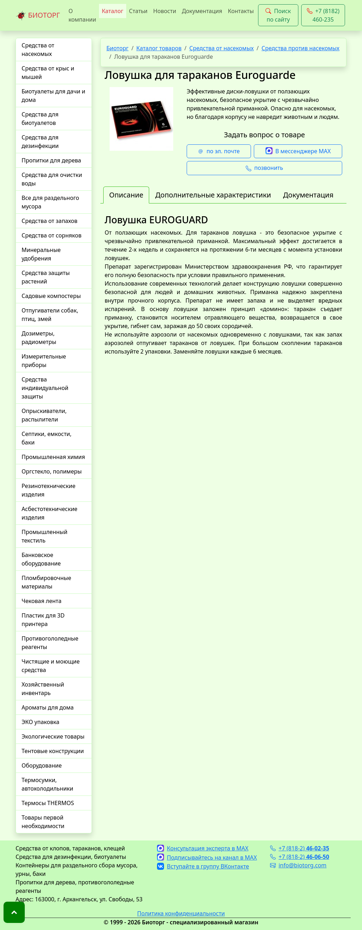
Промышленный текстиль (45, 536)
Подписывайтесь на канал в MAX (207, 857)
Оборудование (42, 765)
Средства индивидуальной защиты (45, 387)
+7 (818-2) (299, 848)
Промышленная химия (53, 457)
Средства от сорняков (51, 235)
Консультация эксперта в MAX (203, 848)
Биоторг (117, 48)
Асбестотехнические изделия (49, 513)
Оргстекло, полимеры (52, 471)
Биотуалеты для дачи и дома (53, 95)
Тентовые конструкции (53, 751)
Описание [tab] (126, 195)
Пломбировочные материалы (46, 582)
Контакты (240, 11)
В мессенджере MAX (298, 151)
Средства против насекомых (301, 48)
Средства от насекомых (38, 49)
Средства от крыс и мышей (48, 72)
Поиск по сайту (278, 15)
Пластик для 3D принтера (43, 620)
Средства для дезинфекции (40, 141)
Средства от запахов (49, 221)
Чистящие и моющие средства (51, 666)
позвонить (264, 168)
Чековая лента (42, 601)
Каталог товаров (159, 48)
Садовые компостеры (51, 296)
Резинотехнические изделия (48, 490)
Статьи (138, 11)
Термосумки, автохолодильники (47, 784)
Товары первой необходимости (43, 822)
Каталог (112, 11)
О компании (82, 15)
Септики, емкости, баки (46, 438)
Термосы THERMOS (48, 803)
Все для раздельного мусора (50, 202)
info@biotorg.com (298, 865)
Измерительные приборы (44, 360)
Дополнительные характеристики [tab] (213, 195)
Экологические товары (53, 736)
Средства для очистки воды (52, 179)
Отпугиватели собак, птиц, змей (50, 314)
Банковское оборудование (41, 559)
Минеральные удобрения (41, 254)
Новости (164, 11)
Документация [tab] (308, 195)
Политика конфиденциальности (181, 913)
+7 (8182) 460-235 (323, 15)
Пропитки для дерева (51, 160)
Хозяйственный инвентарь (43, 689)
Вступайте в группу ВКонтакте (203, 866)
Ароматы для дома (48, 707)
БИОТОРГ (38, 15)
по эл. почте (219, 151)
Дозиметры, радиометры (39, 337)
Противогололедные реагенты (50, 643)
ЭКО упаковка (40, 722)
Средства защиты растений (46, 277)
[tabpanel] (223, 292)
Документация (202, 11)
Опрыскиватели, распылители (44, 415)
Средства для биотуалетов (40, 118)
